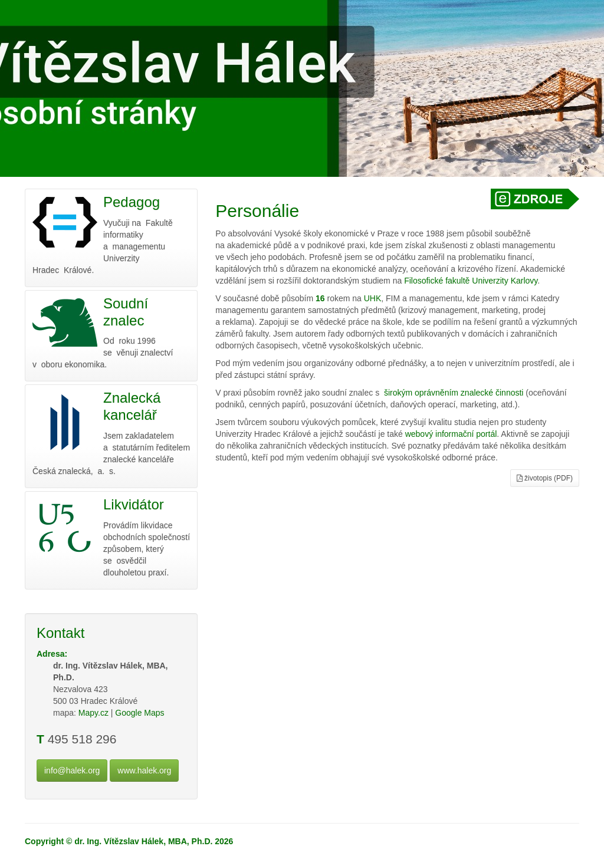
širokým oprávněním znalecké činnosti (454, 392)
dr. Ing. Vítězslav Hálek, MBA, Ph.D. (143, 841)
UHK (373, 298)
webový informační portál (451, 434)
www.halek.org (144, 770)
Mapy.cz (93, 712)
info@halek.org (72, 770)
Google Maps (139, 712)
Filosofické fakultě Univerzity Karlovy (470, 280)
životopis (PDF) (545, 478)
